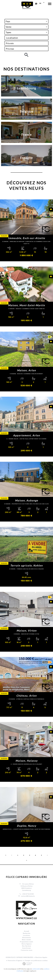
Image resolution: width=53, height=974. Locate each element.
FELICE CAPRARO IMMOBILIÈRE (26, 877)
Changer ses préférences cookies (36, 960)
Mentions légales (41, 957)
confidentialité (36, 969)
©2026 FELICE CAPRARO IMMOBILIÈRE (19, 957)
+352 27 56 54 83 (28, 894)
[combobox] (26, 21)
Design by (26, 963)
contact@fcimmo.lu (28, 896)
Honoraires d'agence (15, 960)
